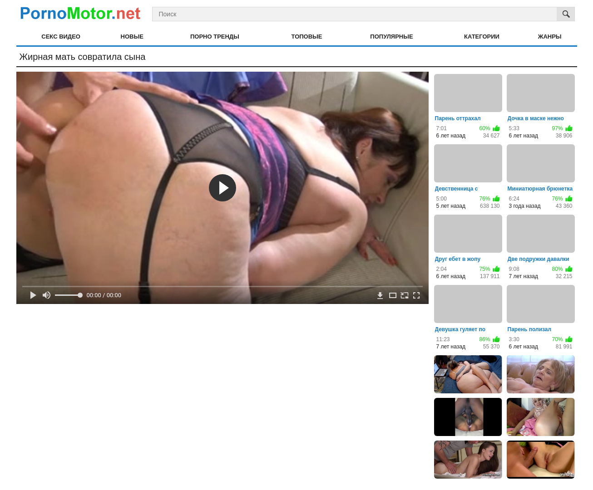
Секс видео (60, 36)
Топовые (307, 36)
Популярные (391, 36)
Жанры (550, 36)
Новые (132, 36)
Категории (481, 36)
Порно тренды (214, 36)
